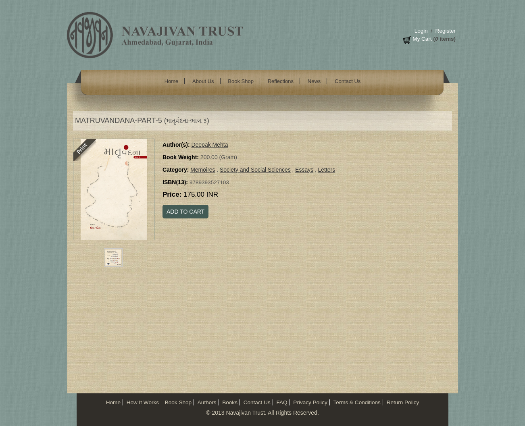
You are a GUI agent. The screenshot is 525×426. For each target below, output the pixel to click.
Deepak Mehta (209, 144)
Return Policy (403, 402)
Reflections (281, 81)
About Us (203, 81)
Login (421, 31)
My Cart (421, 39)
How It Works (143, 402)
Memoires (202, 169)
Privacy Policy (310, 402)
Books (229, 402)
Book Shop (241, 81)
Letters (326, 169)
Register (445, 31)
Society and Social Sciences (255, 169)
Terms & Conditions (356, 402)
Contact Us (347, 81)
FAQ (281, 402)
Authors (207, 402)
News (314, 81)
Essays (304, 169)
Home (172, 81)
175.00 (200, 194)
